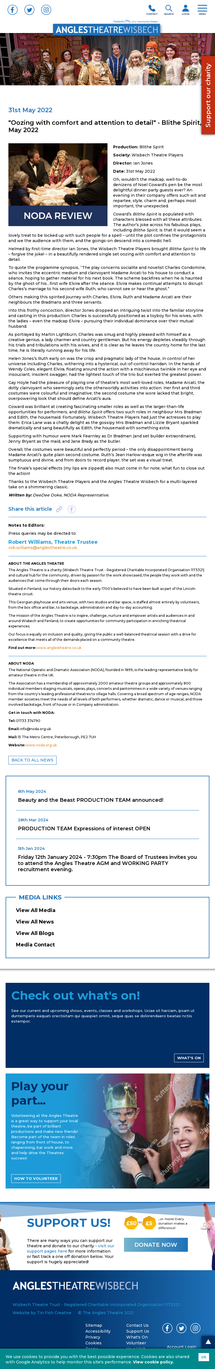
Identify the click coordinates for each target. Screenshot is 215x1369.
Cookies (93, 1342)
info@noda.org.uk (35, 729)
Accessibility (98, 1331)
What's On (137, 1337)
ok (203, 1356)
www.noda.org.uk (41, 745)
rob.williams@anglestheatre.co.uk (42, 547)
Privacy (92, 1337)
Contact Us (137, 1325)
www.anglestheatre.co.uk (59, 648)
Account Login (181, 1346)
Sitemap (93, 1325)
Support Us (137, 1331)
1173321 (197, 570)
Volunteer (136, 1342)
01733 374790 (28, 721)
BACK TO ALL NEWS (32, 760)
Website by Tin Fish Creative (42, 1312)
